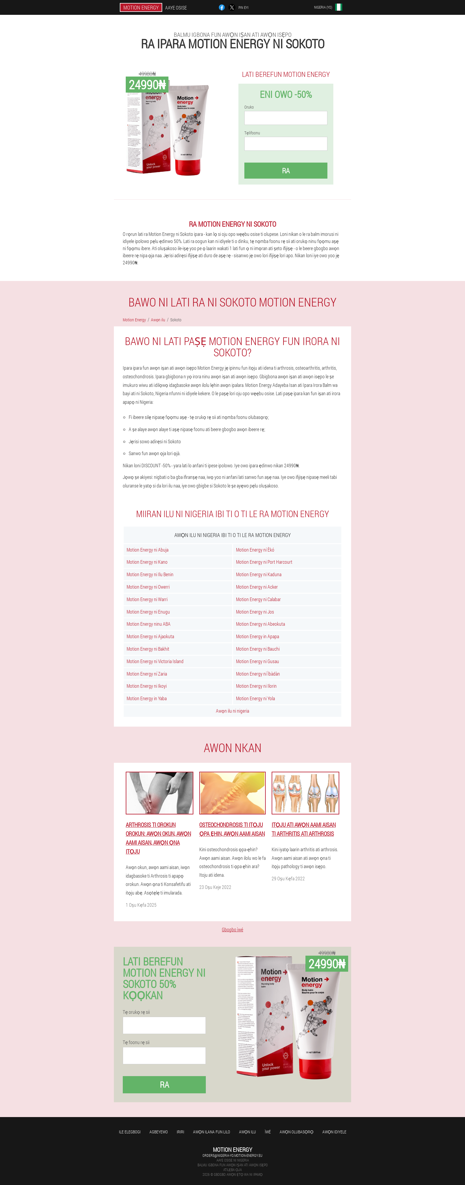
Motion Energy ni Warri (147, 599)
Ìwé (268, 1132)
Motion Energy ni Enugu (148, 612)
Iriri (180, 1132)
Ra (286, 170)
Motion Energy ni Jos (255, 612)
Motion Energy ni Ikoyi (147, 686)
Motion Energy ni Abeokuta (260, 624)
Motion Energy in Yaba (147, 698)
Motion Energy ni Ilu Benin (150, 574)
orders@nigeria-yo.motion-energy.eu (232, 1155)
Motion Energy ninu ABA (149, 624)
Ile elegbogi (130, 1132)
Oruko (249, 107)
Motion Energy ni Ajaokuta (150, 636)
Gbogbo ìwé (232, 929)
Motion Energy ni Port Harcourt (264, 562)
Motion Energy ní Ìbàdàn (258, 674)
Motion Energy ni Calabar (258, 599)
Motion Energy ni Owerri (148, 587)
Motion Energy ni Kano (147, 562)
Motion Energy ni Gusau (257, 661)
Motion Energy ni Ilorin (256, 686)
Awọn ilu (247, 1132)
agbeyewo (158, 1132)
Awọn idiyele (334, 1132)
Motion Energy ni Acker (257, 587)
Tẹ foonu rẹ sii (136, 1042)
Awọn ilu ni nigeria (232, 711)
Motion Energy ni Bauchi (258, 649)
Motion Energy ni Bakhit (148, 649)
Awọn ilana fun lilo (211, 1132)
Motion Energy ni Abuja (147, 550)
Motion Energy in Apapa (257, 636)
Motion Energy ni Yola (255, 698)
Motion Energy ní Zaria (147, 674)
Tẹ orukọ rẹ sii (136, 1012)
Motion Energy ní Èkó (255, 550)
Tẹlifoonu (252, 133)
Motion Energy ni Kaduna (258, 574)
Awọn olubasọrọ (296, 1132)
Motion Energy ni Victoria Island (155, 661)
